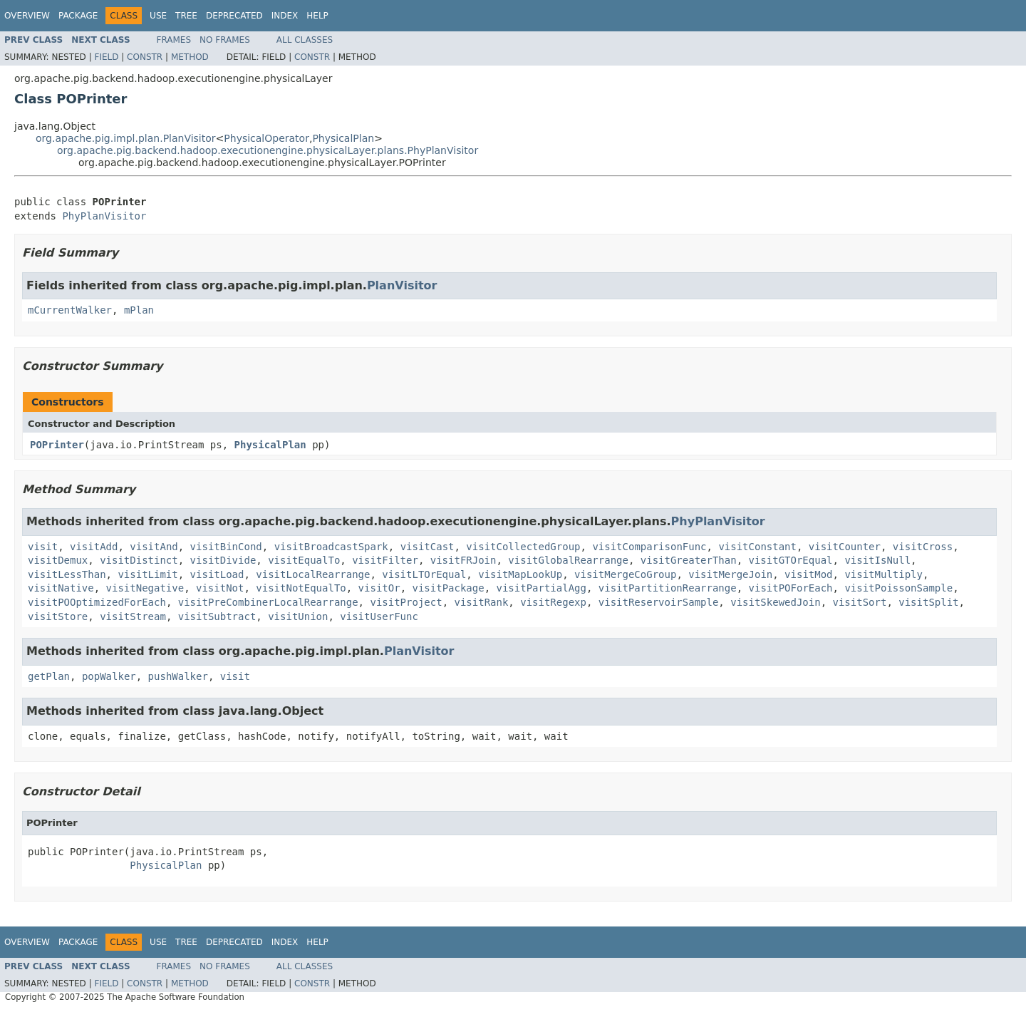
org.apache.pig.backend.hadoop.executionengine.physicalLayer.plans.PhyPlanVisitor (267, 150)
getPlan (49, 676)
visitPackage (448, 588)
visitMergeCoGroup (625, 574)
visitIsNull (877, 560)
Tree (186, 16)
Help (317, 16)
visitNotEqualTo (301, 588)
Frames (174, 40)
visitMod (808, 574)
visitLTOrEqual (424, 574)
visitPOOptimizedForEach (97, 602)
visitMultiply (883, 574)
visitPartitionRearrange (667, 588)
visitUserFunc (379, 616)
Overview (27, 16)
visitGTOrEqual (791, 560)
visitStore (58, 616)
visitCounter (845, 546)
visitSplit (928, 602)
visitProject (406, 602)
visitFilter (385, 560)
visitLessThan (67, 574)
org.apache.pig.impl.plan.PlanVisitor (126, 138)
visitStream (133, 616)
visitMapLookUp (520, 574)
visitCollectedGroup (523, 546)
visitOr (379, 588)
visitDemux (58, 560)
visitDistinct (139, 560)
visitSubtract (217, 616)
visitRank (481, 602)
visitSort (860, 602)
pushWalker (178, 676)
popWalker (109, 676)
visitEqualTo (304, 560)
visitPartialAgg (541, 588)
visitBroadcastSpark (331, 546)
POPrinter (57, 444)
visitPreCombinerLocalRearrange (268, 602)
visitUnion (298, 616)
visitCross (923, 546)
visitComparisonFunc (649, 546)
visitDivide (223, 560)
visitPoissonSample (898, 588)
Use (158, 16)
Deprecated (234, 16)
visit (43, 546)
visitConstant (757, 546)
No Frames (225, 40)
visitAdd (94, 546)
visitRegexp (553, 602)
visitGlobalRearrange (568, 560)
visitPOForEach (791, 588)
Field (106, 57)
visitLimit (147, 574)
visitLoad (217, 574)
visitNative (61, 588)
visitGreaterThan (689, 560)
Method (190, 57)
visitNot (220, 588)
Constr (144, 57)
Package (78, 16)
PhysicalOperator (266, 138)
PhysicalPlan (343, 138)
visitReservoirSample (658, 602)
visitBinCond (226, 546)
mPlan (139, 310)
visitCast (427, 546)
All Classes (304, 40)
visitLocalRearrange (313, 574)
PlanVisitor (402, 285)
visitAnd (153, 546)
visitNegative (145, 588)
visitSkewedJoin (775, 602)
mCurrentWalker (70, 310)
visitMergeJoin (730, 574)
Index (285, 16)
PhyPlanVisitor (104, 216)
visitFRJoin (463, 560)
